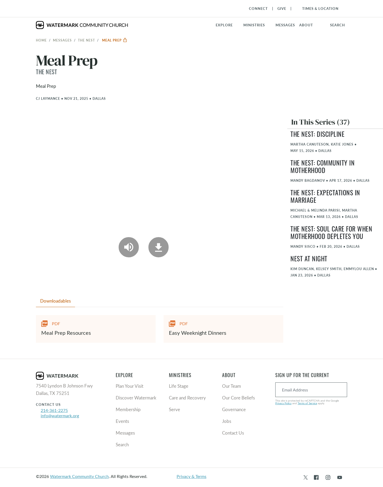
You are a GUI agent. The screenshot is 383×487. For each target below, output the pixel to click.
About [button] (306, 25)
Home (41, 40)
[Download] (158, 247)
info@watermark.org (60, 415)
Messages (62, 40)
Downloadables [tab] (55, 301)
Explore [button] (224, 25)
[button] (257, 25)
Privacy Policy (283, 403)
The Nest (86, 40)
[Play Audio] (129, 247)
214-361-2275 (54, 410)
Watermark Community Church (79, 476)
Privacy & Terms (191, 476)
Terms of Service (307, 403)
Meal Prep (114, 40)
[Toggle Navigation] (317, 8)
